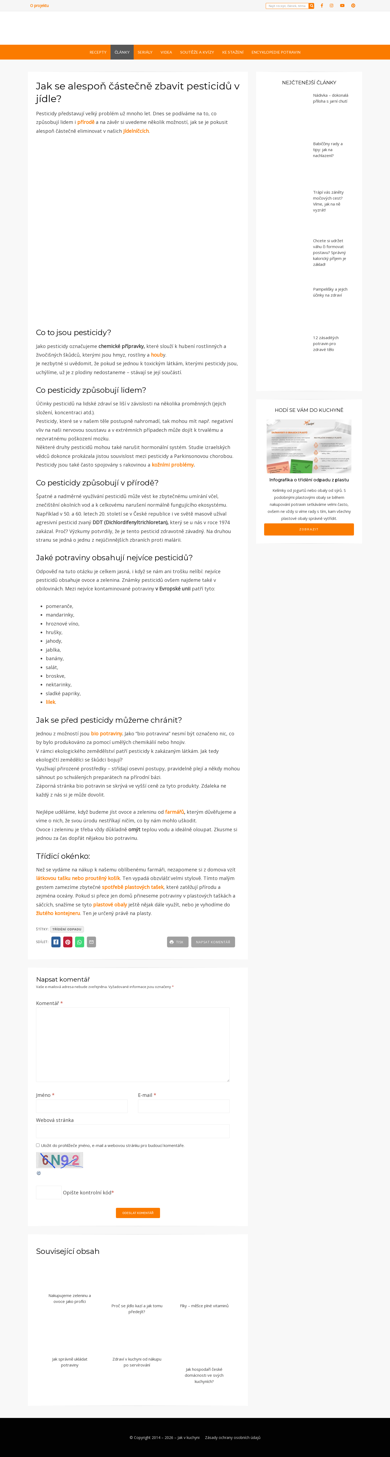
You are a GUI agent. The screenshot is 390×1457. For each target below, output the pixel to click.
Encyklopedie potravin (276, 52)
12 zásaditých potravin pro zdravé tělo (326, 343)
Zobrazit (309, 529)
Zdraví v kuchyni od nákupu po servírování (136, 1362)
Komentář (49, 1003)
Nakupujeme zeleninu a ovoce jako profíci (69, 1298)
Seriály (145, 52)
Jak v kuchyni (189, 1437)
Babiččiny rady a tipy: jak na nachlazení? (328, 149)
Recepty (98, 52)
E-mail (147, 1095)
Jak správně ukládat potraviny (69, 1362)
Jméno (45, 1095)
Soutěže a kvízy (197, 52)
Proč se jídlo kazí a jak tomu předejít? (136, 1309)
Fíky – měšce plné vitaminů (204, 1305)
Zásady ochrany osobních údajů (233, 1437)
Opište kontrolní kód (87, 1192)
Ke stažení (233, 52)
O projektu (39, 5)
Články (122, 52)
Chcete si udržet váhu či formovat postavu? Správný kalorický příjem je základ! (329, 252)
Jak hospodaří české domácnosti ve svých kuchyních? (204, 1375)
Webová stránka (55, 1120)
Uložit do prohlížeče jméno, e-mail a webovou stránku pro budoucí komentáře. (113, 1145)
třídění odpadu (66, 929)
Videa (166, 52)
